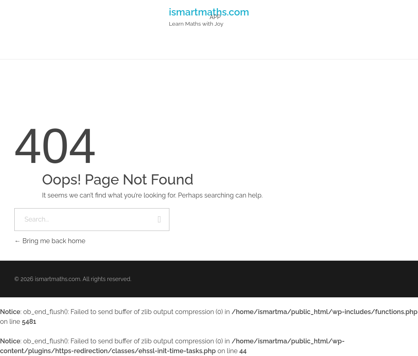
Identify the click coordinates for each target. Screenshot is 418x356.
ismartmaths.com (209, 12)
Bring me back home (49, 241)
